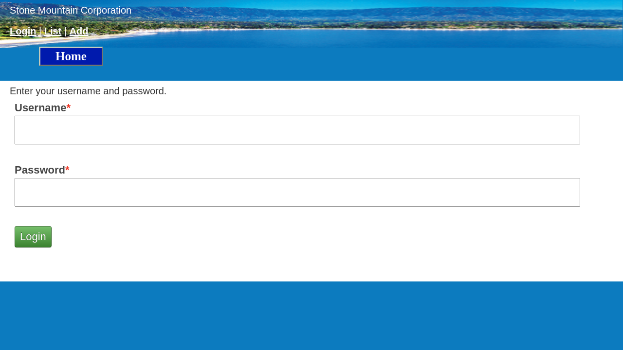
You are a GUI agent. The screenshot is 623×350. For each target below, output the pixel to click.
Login (23, 31)
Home (71, 56)
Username (40, 108)
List (53, 31)
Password (40, 170)
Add (79, 31)
